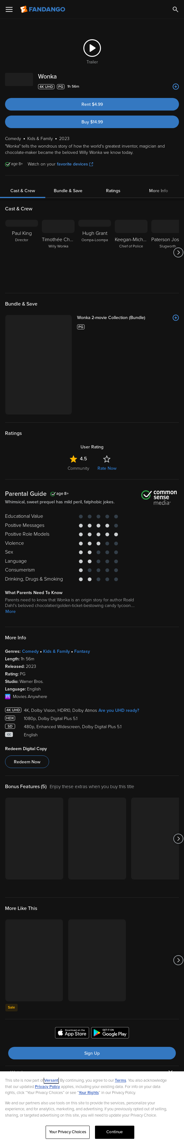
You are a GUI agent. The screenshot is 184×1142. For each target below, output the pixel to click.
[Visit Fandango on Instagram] (104, 1065)
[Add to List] (176, 87)
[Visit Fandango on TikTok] (118, 1065)
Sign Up (92, 987)
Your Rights (89, 1092)
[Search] (175, 9)
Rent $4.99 (92, 104)
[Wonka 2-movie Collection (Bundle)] (106, 318)
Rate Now (107, 402)
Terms (120, 1080)
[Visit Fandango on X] (90, 1065)
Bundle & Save (68, 190)
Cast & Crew (22, 190)
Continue (114, 1131)
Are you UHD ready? (118, 644)
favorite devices (75, 164)
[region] (92, 1106)
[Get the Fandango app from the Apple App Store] (72, 968)
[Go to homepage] (43, 9)
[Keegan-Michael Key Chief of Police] (131, 252)
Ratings (113, 190)
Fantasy (82, 585)
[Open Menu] (9, 9)
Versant (51, 1080)
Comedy (30, 585)
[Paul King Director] (21, 252)
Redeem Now (27, 696)
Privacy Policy (47, 1086)
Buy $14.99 (92, 122)
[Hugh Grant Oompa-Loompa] (94, 252)
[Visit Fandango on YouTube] (76, 1065)
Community (78, 402)
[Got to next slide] (178, 252)
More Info (158, 190)
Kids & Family (56, 585)
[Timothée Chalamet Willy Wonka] (58, 252)
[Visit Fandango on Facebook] (63, 1065)
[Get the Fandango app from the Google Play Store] (110, 968)
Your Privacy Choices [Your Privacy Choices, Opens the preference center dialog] (67, 1131)
